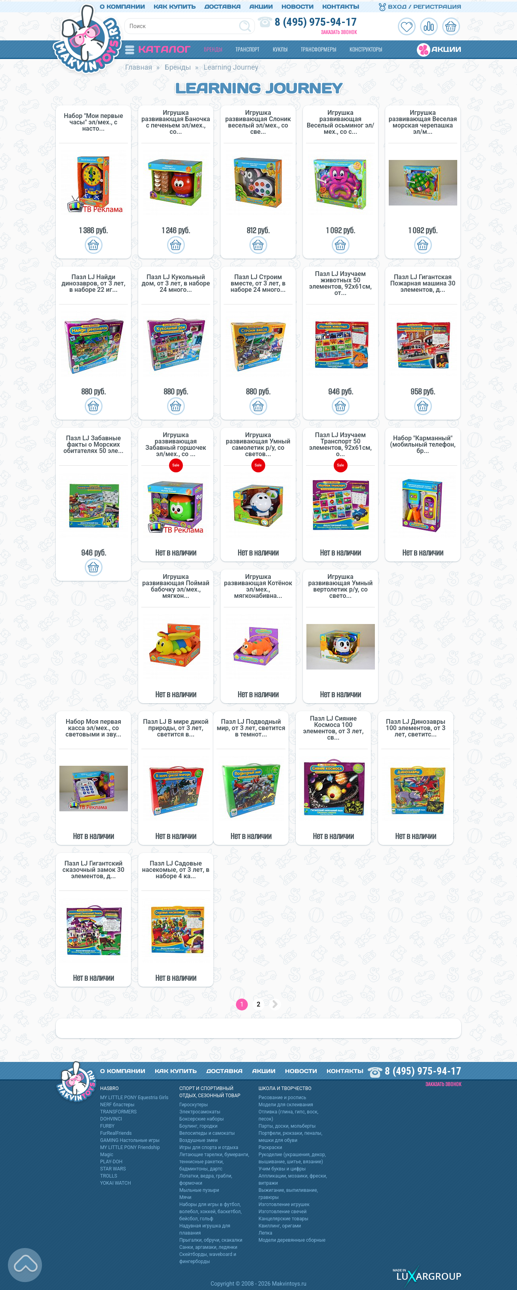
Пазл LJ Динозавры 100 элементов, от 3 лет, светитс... (416, 726)
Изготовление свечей (282, 1210)
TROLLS (108, 1174)
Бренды (213, 48)
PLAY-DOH (111, 1160)
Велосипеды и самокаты (207, 1131)
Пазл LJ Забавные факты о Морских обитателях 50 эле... (93, 443)
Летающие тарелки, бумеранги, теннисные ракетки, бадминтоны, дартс (214, 1160)
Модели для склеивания (285, 1103)
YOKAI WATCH (115, 1181)
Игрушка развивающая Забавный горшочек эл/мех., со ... (175, 443)
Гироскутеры (193, 1103)
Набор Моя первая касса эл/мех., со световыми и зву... (94, 726)
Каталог (157, 48)
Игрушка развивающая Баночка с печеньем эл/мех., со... (175, 120)
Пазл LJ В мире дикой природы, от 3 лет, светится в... (175, 726)
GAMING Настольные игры (130, 1139)
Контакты (340, 5)
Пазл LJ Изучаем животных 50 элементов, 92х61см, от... (340, 282)
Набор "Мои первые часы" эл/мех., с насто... (93, 120)
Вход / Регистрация (420, 5)
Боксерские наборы (201, 1117)
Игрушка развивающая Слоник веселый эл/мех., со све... (258, 120)
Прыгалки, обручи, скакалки (210, 1238)
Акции (261, 5)
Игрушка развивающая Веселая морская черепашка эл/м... (423, 120)
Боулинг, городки (198, 1124)
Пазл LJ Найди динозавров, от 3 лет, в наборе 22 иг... (93, 281)
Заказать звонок (339, 30)
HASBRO (109, 1087)
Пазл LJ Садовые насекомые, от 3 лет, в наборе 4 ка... (175, 868)
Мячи (185, 1196)
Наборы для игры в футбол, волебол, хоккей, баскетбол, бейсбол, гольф (210, 1210)
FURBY (107, 1124)
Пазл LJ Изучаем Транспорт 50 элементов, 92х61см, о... (340, 443)
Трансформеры (318, 48)
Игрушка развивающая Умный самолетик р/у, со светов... (258, 443)
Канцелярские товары (283, 1217)
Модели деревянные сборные (291, 1238)
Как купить (175, 5)
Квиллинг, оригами (279, 1224)
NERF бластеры (117, 1103)
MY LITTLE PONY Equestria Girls (134, 1096)
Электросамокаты (199, 1110)
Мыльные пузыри (199, 1188)
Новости (297, 5)
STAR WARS (113, 1167)
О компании (122, 5)
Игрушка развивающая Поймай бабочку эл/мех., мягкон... (175, 584)
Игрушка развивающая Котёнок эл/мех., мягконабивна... (258, 584)
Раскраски (270, 1146)
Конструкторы (366, 48)
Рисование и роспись (282, 1096)
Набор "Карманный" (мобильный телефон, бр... (422, 443)
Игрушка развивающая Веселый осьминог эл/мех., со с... (340, 120)
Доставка (222, 5)
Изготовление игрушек (284, 1203)
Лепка (265, 1231)
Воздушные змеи (198, 1139)
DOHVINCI (111, 1117)
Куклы (280, 48)
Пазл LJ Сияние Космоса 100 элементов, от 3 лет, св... (333, 726)
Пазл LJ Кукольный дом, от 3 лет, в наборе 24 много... (176, 281)
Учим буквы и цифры (282, 1167)
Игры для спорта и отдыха (208, 1146)
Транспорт (247, 48)
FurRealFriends (116, 1131)
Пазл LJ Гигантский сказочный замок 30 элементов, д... (93, 868)
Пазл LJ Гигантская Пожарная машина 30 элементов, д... (423, 281)
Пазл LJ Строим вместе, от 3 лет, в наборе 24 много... (257, 281)
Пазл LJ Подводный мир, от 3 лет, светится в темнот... (251, 726)
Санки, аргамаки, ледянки (208, 1245)
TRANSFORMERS (118, 1110)
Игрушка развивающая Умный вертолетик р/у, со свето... (340, 584)
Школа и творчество (285, 1087)
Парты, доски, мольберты (287, 1124)
